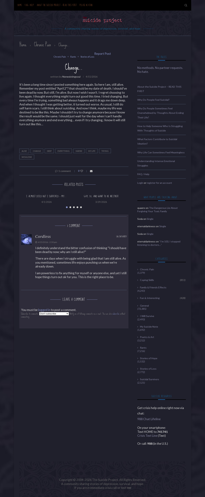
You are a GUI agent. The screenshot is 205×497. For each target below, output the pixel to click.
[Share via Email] (91, 170)
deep (49, 151)
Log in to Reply (121, 237)
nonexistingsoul (71, 76)
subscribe (116, 314)
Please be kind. (86, 5)
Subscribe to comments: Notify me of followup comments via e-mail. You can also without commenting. (73, 315)
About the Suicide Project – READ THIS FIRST (57, 5)
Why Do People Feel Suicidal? (153, 99)
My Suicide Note (149, 326)
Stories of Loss (87, 56)
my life (91, 151)
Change (37, 151)
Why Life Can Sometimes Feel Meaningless (161, 152)
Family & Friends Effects (153, 287)
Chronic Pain (42, 44)
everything (64, 151)
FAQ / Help (29, 5)
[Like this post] (84, 170)
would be (27, 157)
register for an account (159, 182)
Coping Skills (162, 280)
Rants (73, 56)
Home (20, 5)
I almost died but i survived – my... (46, 196)
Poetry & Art (147, 337)
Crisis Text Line (147, 435)
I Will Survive (147, 315)
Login (140, 182)
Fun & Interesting (162, 298)
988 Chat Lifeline (149, 419)
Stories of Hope (148, 358)
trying (105, 151)
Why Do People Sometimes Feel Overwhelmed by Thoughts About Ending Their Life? (160, 113)
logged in (44, 310)
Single (150, 218)
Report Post (102, 53)
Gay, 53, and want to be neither (101, 196)
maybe (79, 151)
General (144, 305)
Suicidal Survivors (149, 379)
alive (24, 151)
